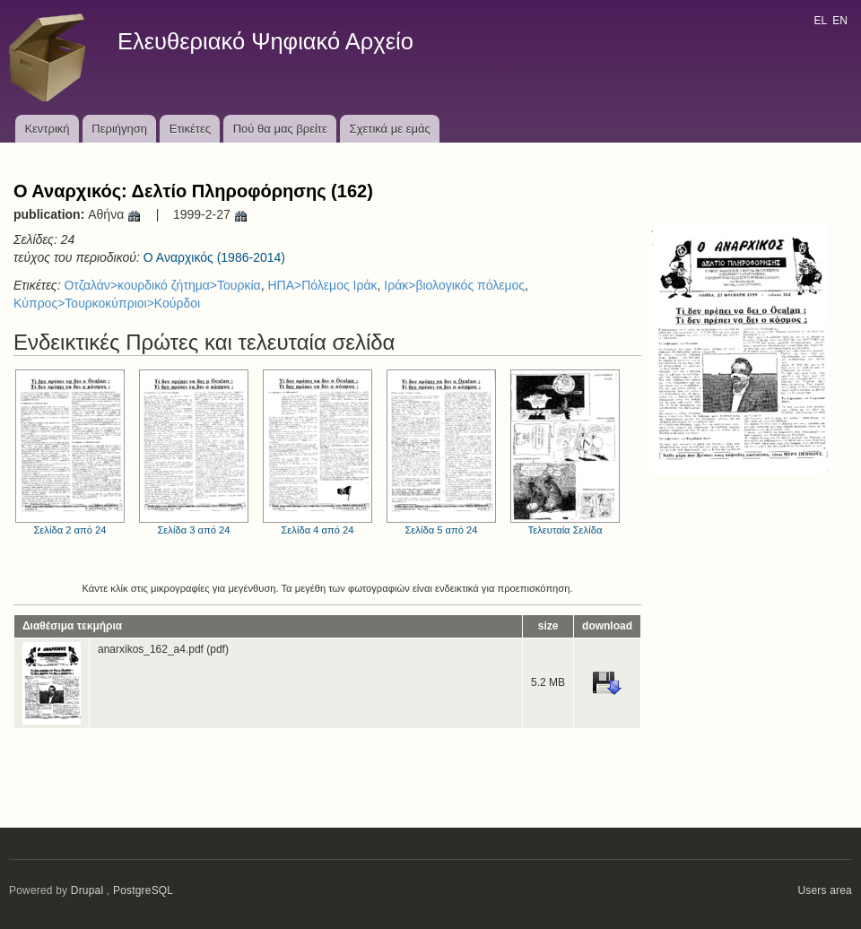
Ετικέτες (190, 128)
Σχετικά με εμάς (390, 128)
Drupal (87, 890)
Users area (824, 890)
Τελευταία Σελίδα (565, 452)
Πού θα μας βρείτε (280, 128)
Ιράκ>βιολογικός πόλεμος (454, 285)
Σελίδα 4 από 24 (317, 452)
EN (840, 20)
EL (819, 20)
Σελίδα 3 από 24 (193, 452)
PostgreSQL (143, 890)
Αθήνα (115, 214)
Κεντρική (46, 128)
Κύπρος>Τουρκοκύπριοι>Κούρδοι (106, 303)
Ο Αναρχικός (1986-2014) (214, 257)
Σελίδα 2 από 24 (70, 452)
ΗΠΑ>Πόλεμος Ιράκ (322, 285)
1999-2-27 (210, 214)
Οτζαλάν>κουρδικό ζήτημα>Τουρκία (162, 285)
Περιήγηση (119, 128)
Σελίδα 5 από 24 (441, 452)
